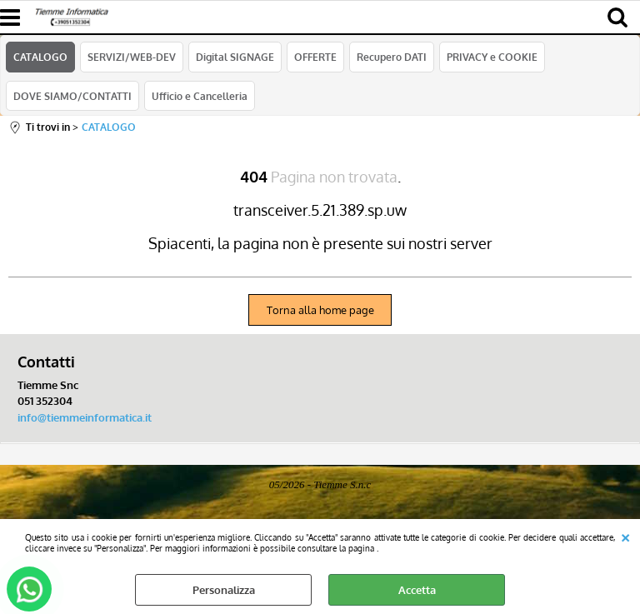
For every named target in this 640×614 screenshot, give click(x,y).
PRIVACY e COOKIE (492, 56)
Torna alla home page (320, 310)
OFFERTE (315, 56)
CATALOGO (40, 56)
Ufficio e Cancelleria (200, 95)
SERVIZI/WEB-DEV (132, 56)
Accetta (417, 590)
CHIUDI (625, 535)
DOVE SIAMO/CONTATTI (72, 95)
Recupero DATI (392, 56)
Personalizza (223, 590)
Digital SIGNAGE (235, 56)
